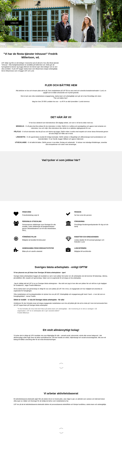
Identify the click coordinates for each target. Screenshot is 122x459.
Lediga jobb (14, 23)
